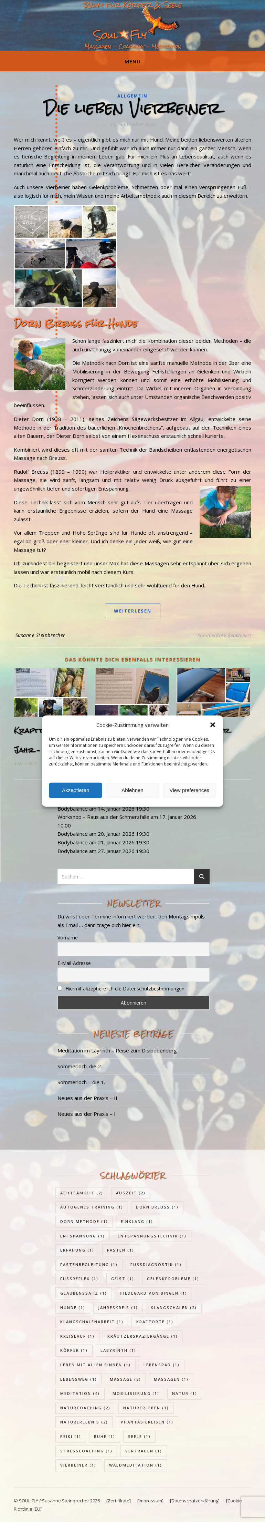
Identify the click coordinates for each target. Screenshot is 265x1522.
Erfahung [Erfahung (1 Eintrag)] (77, 1250)
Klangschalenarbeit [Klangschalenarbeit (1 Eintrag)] (92, 1321)
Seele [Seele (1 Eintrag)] (139, 1436)
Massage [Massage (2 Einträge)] (125, 1379)
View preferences (190, 790)
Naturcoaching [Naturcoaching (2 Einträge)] (85, 1407)
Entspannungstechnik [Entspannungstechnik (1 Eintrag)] (152, 1235)
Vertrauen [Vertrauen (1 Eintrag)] (143, 1450)
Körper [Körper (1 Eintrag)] (74, 1350)
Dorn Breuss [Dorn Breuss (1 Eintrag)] (157, 1207)
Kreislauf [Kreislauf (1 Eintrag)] (77, 1336)
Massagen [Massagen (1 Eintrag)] (171, 1379)
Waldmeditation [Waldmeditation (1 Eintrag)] (135, 1465)
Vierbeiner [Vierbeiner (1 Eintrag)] (78, 1465)
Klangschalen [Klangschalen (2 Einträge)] (174, 1307)
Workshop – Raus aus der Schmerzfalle (103, 816)
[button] (212, 724)
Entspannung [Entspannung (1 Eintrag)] (82, 1235)
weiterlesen (132, 611)
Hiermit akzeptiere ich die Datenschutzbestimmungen (124, 988)
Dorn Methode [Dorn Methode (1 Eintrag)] (84, 1221)
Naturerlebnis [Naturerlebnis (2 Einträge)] (84, 1422)
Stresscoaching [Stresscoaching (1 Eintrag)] (86, 1450)
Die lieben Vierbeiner (132, 108)
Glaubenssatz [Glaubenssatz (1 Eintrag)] (83, 1293)
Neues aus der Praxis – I (86, 1113)
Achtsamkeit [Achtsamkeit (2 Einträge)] (81, 1192)
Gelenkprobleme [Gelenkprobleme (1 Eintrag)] (173, 1278)
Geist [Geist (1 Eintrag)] (122, 1278)
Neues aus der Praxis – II (87, 1097)
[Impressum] (150, 1501)
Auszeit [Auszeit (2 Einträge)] (131, 1192)
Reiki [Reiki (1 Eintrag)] (70, 1436)
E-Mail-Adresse (74, 963)
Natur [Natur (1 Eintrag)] (184, 1393)
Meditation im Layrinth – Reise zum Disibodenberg (117, 1050)
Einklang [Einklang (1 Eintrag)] (137, 1221)
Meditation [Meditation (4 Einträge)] (80, 1393)
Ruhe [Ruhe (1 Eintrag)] (104, 1436)
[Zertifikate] (119, 1501)
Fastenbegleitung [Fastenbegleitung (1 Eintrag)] (89, 1264)
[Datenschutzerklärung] (195, 1501)
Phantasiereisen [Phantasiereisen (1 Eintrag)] (147, 1422)
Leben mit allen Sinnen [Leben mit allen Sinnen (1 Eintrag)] (95, 1364)
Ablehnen (132, 790)
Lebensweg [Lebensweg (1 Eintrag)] (78, 1379)
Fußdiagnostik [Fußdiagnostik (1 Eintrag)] (156, 1264)
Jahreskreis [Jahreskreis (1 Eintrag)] (118, 1307)
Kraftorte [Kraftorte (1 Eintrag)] (154, 1321)
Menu (133, 61)
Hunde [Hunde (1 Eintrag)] (72, 1307)
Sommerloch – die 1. (81, 1082)
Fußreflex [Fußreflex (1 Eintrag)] (79, 1278)
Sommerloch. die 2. (79, 1066)
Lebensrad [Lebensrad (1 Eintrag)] (162, 1364)
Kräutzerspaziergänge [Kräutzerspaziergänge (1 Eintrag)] (142, 1336)
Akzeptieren (75, 790)
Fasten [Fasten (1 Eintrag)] (120, 1250)
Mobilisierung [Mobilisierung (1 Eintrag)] (136, 1393)
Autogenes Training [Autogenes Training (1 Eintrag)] (91, 1207)
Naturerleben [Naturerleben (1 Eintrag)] (146, 1407)
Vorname (67, 937)
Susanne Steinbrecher (40, 635)
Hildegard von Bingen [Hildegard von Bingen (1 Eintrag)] (153, 1293)
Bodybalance (72, 808)
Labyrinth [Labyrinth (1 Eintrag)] (118, 1350)
